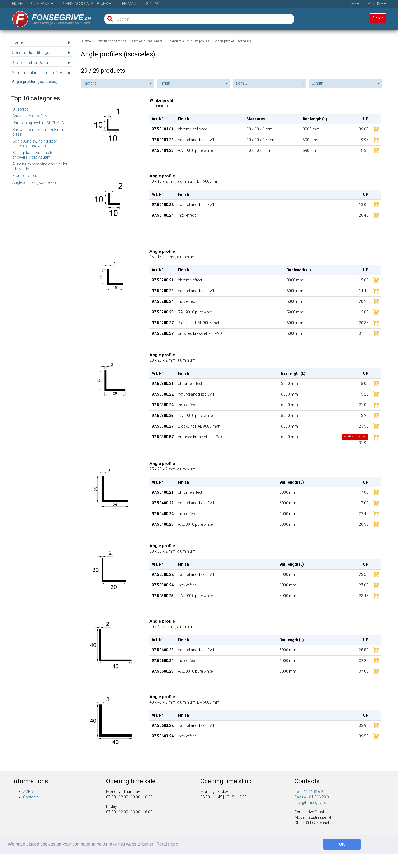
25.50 (363, 650)
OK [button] (342, 844)
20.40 (363, 215)
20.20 (363, 301)
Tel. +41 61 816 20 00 (313, 791)
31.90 (355, 439)
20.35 (363, 323)
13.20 (363, 415)
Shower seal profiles (29, 116)
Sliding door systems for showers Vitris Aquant (33, 154)
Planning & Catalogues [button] (86, 3)
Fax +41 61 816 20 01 (313, 797)
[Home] (48, 17)
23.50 (363, 426)
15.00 (363, 280)
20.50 (363, 524)
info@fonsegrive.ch (311, 802)
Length (317, 83)
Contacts (31, 797)
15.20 (363, 394)
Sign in (378, 18)
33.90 (363, 725)
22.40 (363, 514)
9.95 (364, 140)
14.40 (363, 291)
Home (17, 3)
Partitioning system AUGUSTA (38, 123)
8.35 (364, 150)
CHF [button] (354, 3)
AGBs (28, 791)
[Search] (109, 19)
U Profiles (20, 109)
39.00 (363, 129)
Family (241, 83)
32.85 (363, 660)
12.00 (363, 312)
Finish (165, 83)
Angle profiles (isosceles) (34, 182)
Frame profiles (24, 175)
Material (90, 83)
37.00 (363, 671)
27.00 (363, 585)
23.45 (363, 596)
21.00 (363, 405)
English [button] (377, 3)
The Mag (128, 3)
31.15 (363, 333)
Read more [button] (167, 844)
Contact (153, 3)
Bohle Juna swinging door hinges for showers (34, 143)
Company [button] (42, 3)
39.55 (363, 736)
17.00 (363, 492)
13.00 (363, 204)
